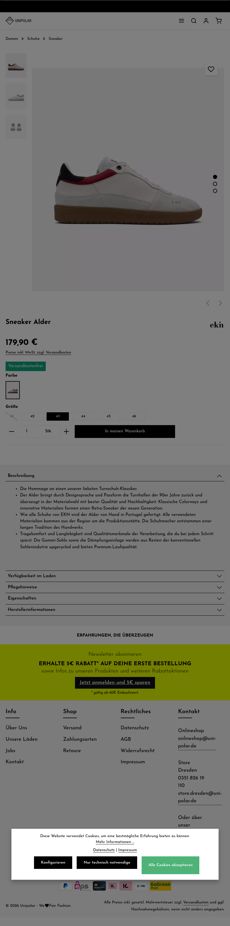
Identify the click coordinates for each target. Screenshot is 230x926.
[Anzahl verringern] (12, 431)
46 (134, 416)
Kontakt (15, 771)
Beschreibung (23, 476)
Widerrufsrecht (138, 760)
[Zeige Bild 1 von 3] (215, 177)
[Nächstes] (220, 303)
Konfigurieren (53, 863)
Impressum (133, 771)
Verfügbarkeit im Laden (36, 578)
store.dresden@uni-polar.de (200, 806)
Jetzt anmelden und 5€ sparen (115, 690)
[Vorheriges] (208, 303)
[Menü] (181, 20)
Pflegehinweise (25, 590)
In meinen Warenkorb (125, 431)
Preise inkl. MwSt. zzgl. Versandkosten (38, 352)
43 (58, 416)
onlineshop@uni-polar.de (197, 751)
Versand (72, 737)
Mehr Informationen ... (115, 842)
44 (83, 416)
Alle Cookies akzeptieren (170, 865)
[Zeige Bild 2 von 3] (215, 184)
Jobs (10, 760)
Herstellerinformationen (36, 615)
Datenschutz (135, 737)
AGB (126, 749)
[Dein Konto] (206, 20)
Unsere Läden (22, 749)
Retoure (72, 760)
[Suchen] (193, 20)
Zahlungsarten (80, 749)
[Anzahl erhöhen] (66, 431)
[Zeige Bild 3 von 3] (215, 191)
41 (14, 417)
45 (108, 416)
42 (32, 416)
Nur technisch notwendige (107, 863)
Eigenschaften (24, 603)
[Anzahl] (26, 431)
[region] (115, 179)
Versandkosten (196, 912)
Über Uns (16, 737)
